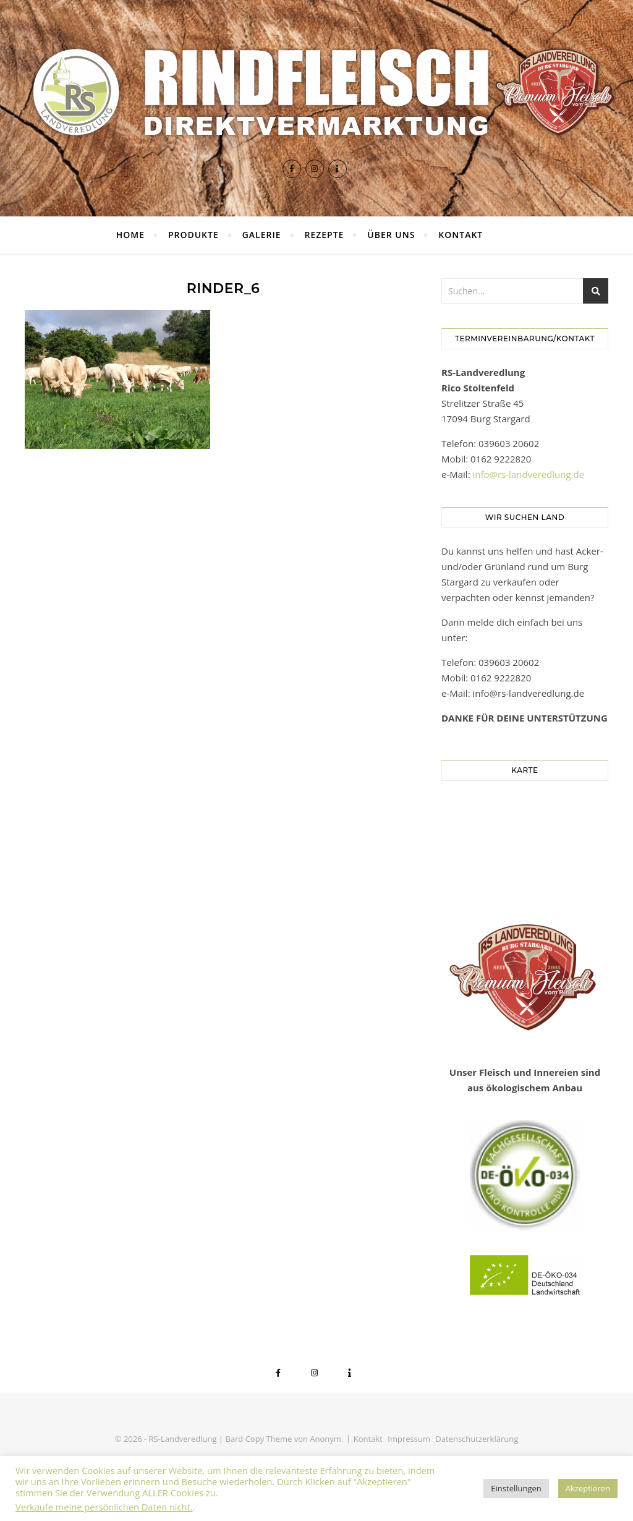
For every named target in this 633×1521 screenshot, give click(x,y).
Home (130, 235)
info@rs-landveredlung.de (529, 474)
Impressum (409, 1438)
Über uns (391, 235)
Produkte (193, 235)
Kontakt (460, 235)
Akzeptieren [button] (588, 1488)
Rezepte (324, 235)
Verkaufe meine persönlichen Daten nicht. (104, 1507)
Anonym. (326, 1438)
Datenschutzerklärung (476, 1438)
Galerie (261, 235)
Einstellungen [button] (516, 1488)
